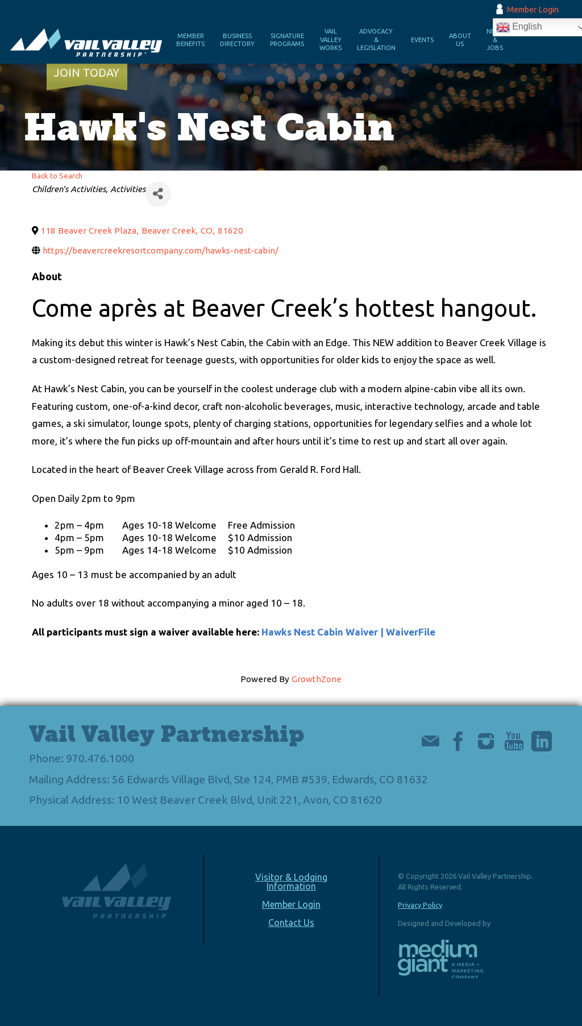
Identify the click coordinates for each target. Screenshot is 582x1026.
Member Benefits (190, 40)
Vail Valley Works (330, 39)
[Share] (158, 194)
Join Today (86, 72)
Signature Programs (287, 40)
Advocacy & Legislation (376, 39)
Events (422, 39)
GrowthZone (317, 679)
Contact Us (291, 922)
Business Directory (237, 40)
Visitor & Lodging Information (291, 882)
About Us (460, 40)
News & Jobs (495, 39)
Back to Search (57, 175)
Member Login (533, 9)
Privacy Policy (420, 905)
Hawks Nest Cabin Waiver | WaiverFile (348, 631)
